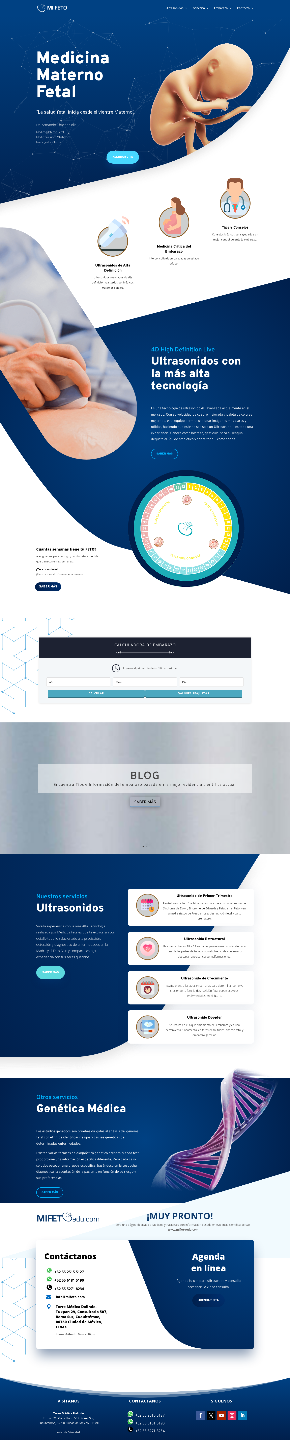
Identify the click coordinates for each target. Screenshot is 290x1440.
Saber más (164, 454)
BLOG (145, 775)
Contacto (243, 8)
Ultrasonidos (174, 8)
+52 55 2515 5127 (69, 1271)
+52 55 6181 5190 (69, 1280)
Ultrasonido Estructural (204, 939)
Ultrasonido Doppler (204, 1017)
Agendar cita (208, 1300)
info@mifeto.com (70, 1297)
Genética (199, 8)
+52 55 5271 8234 (69, 1288)
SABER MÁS (145, 802)
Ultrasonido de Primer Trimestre (204, 896)
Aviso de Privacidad (68, 1432)
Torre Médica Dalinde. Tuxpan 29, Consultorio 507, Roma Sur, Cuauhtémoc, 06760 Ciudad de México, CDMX (82, 1316)
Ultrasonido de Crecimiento (204, 978)
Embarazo (221, 8)
